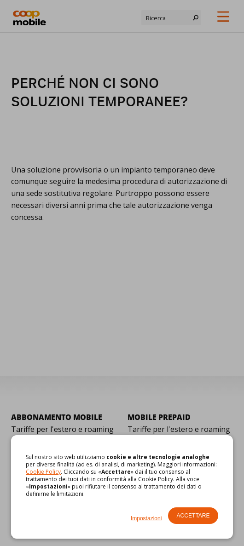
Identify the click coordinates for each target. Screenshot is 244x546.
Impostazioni (146, 518)
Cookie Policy (43, 472)
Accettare (193, 515)
